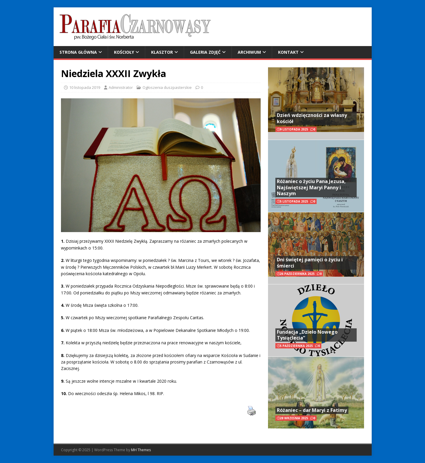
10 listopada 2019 (84, 87)
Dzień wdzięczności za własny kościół (312, 118)
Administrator (121, 87)
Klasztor (162, 52)
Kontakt (288, 52)
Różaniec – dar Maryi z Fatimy (312, 410)
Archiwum (249, 52)
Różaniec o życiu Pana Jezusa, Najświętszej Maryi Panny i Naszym (311, 187)
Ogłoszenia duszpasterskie (167, 87)
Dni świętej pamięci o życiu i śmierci (310, 262)
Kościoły (124, 52)
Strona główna (78, 52)
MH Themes (141, 449)
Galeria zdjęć (205, 52)
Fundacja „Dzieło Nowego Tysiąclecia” (307, 335)
